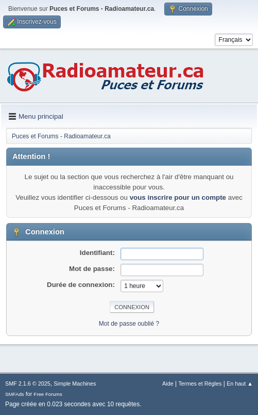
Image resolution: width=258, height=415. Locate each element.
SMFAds (14, 394)
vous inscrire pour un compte (178, 197)
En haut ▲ (240, 383)
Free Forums (47, 394)
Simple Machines (75, 383)
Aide (168, 383)
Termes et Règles (199, 383)
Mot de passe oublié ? (129, 323)
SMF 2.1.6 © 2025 (27, 383)
